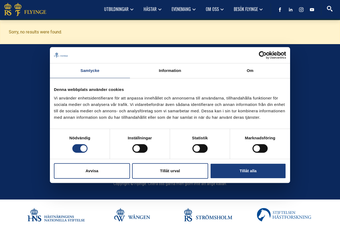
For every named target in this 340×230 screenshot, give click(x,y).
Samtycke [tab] (90, 70)
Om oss (215, 9)
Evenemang (184, 9)
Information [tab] (170, 70)
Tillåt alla (248, 170)
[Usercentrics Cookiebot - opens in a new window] (262, 55)
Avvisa (92, 170)
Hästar (153, 9)
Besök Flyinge (249, 9)
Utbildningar (119, 9)
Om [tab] (250, 70)
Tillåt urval (170, 170)
